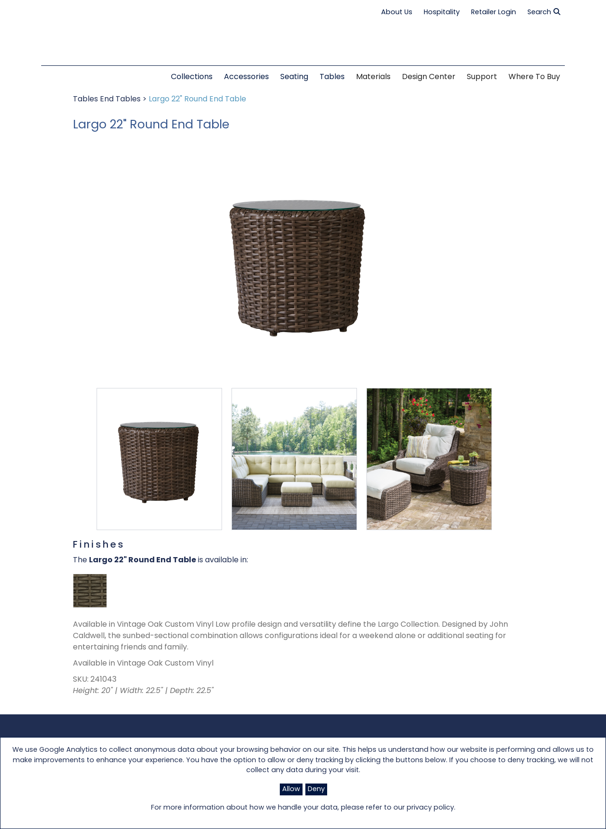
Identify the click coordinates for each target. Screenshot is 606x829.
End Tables (121, 99)
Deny (316, 789)
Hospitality (442, 12)
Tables (86, 99)
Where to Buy (534, 77)
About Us (396, 12)
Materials (373, 77)
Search (543, 12)
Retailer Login (493, 12)
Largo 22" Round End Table (197, 99)
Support (482, 77)
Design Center (428, 77)
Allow (291, 789)
